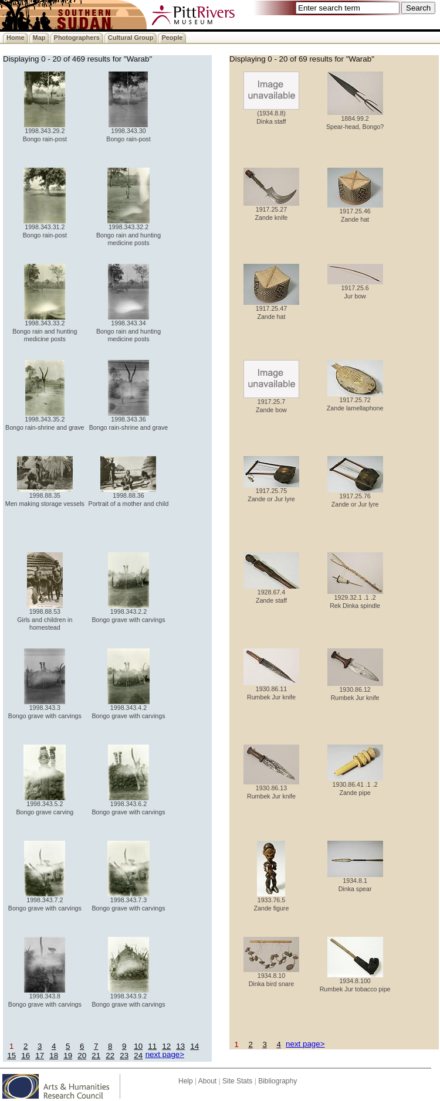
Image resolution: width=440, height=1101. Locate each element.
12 (166, 1046)
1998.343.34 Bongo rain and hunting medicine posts (128, 328)
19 (67, 1055)
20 (81, 1055)
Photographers (77, 37)
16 (25, 1055)
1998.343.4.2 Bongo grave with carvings (128, 708)
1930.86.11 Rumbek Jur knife (271, 689)
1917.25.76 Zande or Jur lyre (355, 497)
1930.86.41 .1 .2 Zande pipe (355, 785)
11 (152, 1046)
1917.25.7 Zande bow (271, 402)
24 (138, 1055)
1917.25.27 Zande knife (271, 210)
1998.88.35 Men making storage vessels (44, 496)
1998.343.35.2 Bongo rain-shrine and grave (44, 420)
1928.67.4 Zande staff (271, 593)
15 (11, 1055)
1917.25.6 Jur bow (355, 288)
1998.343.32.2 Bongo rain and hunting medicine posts (128, 232)
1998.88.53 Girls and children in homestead (44, 616)
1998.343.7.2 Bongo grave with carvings (45, 901)
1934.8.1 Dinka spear (355, 881)
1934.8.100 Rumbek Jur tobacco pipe (355, 981)
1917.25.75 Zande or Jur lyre (271, 491)
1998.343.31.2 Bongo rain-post (45, 228)
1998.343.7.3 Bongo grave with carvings (128, 901)
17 (39, 1055)
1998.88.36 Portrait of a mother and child (129, 496)
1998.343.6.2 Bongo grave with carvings (128, 804)
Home (15, 37)
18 (53, 1055)
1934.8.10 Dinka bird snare (271, 976)
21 (96, 1055)
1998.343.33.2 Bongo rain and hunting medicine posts (44, 328)
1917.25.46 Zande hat (355, 212)
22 (110, 1055)
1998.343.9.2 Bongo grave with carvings (128, 997)
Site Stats (237, 1081)
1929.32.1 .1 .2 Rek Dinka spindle (355, 598)
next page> (164, 1054)
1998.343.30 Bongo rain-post (128, 131)
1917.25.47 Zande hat (271, 309)
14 (194, 1046)
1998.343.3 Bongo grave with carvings (45, 708)
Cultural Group (131, 37)
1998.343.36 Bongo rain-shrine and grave (128, 420)
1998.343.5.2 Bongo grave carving (44, 804)
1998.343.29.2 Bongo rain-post (45, 131)
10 (138, 1046)
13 (180, 1046)
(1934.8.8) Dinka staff (271, 114)
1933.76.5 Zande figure (271, 901)
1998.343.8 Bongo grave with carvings (45, 997)
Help (185, 1081)
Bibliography (277, 1081)
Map (39, 37)
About (207, 1081)
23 (124, 1055)
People (171, 37)
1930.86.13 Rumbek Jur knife (271, 789)
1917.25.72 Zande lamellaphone (355, 400)
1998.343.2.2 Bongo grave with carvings (128, 612)
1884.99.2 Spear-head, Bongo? (355, 119)
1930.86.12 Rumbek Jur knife (355, 690)
